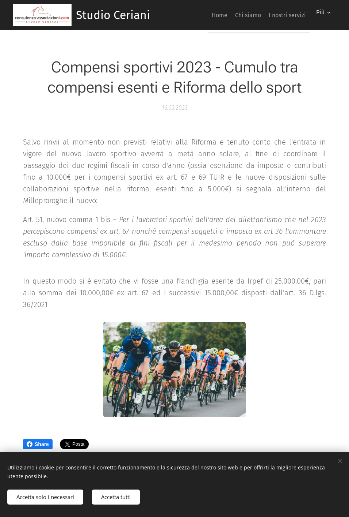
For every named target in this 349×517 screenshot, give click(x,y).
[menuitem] (205, 15)
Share (38, 444)
